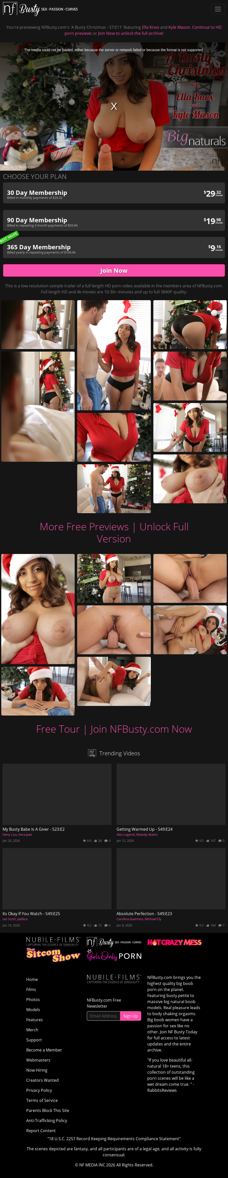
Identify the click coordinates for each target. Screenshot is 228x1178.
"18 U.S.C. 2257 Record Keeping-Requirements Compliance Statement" (114, 1138)
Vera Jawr (25, 834)
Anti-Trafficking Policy (46, 1120)
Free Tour (58, 729)
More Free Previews (84, 526)
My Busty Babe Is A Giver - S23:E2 (34, 829)
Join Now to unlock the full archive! (130, 33)
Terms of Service (42, 1100)
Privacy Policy (39, 1090)
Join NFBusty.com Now (141, 729)
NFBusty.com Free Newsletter (104, 1003)
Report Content (41, 1130)
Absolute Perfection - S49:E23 (144, 913)
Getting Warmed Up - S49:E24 (145, 829)
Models (33, 1009)
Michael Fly (153, 919)
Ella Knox (150, 27)
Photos (33, 999)
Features (34, 1019)
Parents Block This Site (47, 1110)
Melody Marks (147, 834)
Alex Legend (126, 834)
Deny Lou (10, 834)
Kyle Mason (179, 27)
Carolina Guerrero (130, 919)
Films (31, 989)
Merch (32, 1030)
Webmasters (38, 1060)
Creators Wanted (42, 1080)
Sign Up (130, 1016)
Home (32, 979)
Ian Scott (9, 919)
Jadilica (22, 919)
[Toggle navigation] (218, 9)
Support (34, 1040)
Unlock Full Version (143, 532)
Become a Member (44, 1050)
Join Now (114, 270)
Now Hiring (36, 1070)
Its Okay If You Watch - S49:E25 (31, 913)
